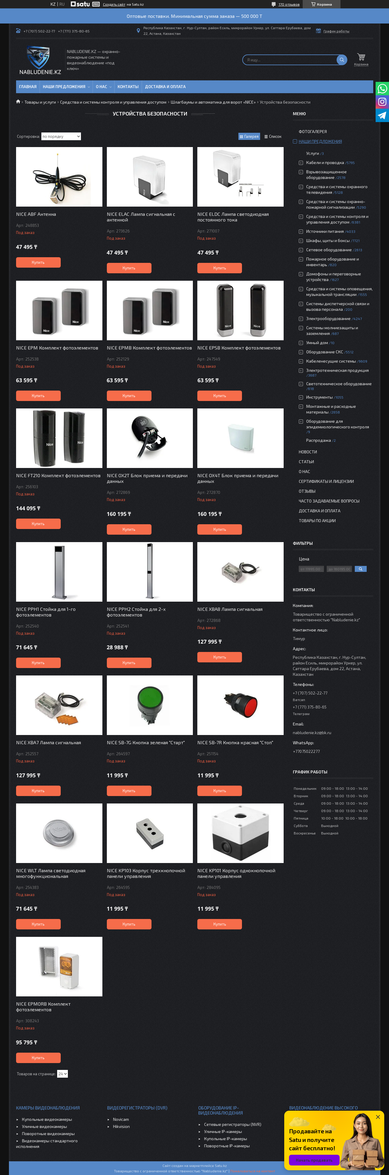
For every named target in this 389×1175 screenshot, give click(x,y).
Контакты (128, 86)
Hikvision (121, 1126)
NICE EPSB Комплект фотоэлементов (239, 347)
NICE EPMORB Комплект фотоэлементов (43, 1006)
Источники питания (325, 231)
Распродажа (318, 440)
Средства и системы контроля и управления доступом (113, 101)
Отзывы (307, 491)
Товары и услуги (40, 101)
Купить (38, 262)
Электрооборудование (328, 318)
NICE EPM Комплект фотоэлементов (57, 347)
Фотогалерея (313, 131)
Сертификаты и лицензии (326, 481)
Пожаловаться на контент (252, 1171)
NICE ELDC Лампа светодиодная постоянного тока (233, 216)
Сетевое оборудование (329, 249)
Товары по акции (317, 520)
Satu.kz (221, 1165)
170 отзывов (289, 4)
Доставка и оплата (165, 86)
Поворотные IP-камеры (227, 1145)
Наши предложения (64, 86)
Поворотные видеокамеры (48, 1133)
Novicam (121, 1119)
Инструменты (319, 397)
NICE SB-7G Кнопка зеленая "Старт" (146, 742)
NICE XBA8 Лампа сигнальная (230, 609)
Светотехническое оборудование (339, 383)
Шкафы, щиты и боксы (328, 240)
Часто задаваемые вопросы (329, 500)
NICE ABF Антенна (36, 214)
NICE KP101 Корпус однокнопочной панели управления (236, 873)
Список (275, 136)
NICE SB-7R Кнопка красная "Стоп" (235, 742)
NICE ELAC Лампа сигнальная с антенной (141, 216)
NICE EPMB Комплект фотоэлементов (149, 347)
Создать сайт (114, 4)
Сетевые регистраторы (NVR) (232, 1124)
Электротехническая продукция (337, 370)
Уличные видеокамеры (44, 1126)
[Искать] (342, 59)
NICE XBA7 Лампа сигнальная (48, 742)
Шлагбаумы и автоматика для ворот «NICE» (213, 101)
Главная (28, 86)
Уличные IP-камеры (223, 1131)
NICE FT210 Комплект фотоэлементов (58, 475)
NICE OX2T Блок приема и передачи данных (147, 478)
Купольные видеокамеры (47, 1119)
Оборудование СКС (324, 351)
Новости (308, 451)
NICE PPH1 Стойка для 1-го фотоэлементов (46, 611)
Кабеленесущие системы (331, 360)
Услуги (312, 153)
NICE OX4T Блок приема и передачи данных (237, 478)
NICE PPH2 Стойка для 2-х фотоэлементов (136, 611)
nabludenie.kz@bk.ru (312, 732)
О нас (101, 86)
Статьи (306, 461)
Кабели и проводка (325, 162)
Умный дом (317, 342)
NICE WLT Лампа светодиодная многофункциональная (50, 873)
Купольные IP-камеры (225, 1138)
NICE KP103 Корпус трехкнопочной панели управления (146, 873)
